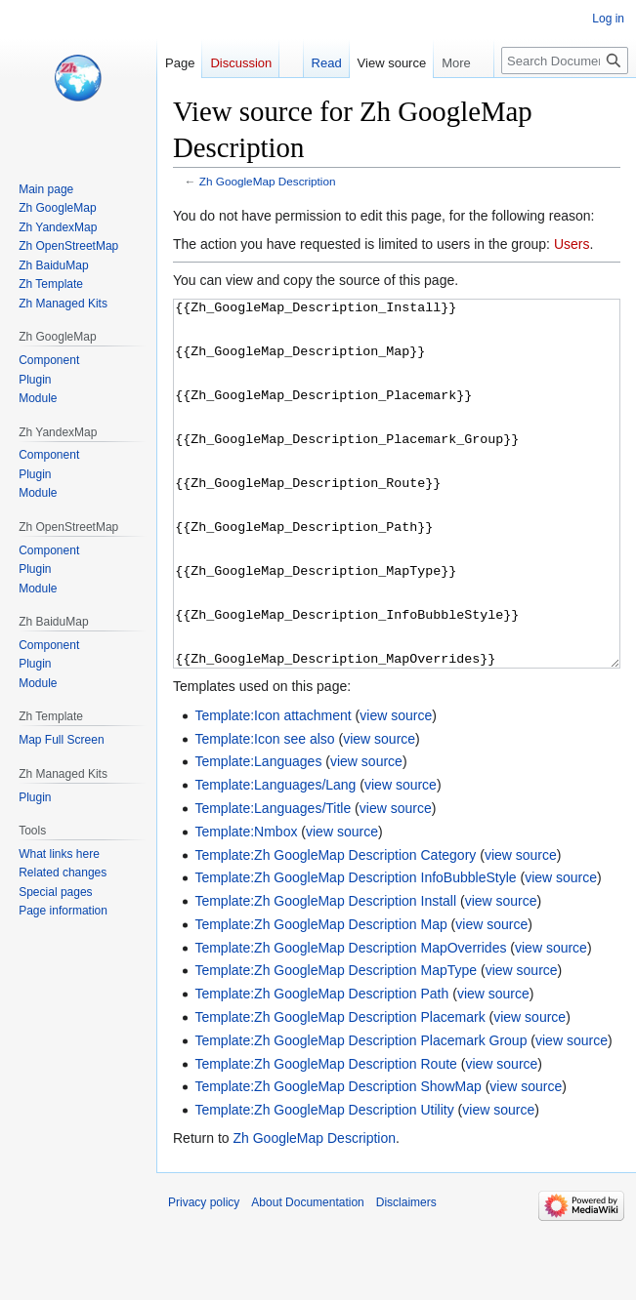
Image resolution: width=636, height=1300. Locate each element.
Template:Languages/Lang (275, 858)
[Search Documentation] (564, 60)
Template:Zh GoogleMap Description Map (320, 997)
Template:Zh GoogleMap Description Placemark (339, 1090)
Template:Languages (257, 834)
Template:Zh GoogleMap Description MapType (335, 1043)
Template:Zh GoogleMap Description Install (325, 974)
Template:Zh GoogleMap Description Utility (323, 1183)
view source (396, 788)
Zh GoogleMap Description (267, 181)
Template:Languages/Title (272, 881)
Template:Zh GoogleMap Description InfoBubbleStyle (355, 950)
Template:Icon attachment (272, 788)
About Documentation (307, 1275)
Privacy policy (203, 1275)
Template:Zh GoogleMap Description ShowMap (337, 1159)
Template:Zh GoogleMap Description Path (321, 1067)
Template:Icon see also (264, 812)
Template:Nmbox (245, 905)
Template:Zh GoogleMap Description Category (335, 928)
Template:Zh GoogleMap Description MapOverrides (350, 1021)
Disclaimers (406, 1275)
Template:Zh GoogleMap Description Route (325, 1137)
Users (572, 244)
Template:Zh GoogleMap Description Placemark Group (360, 1113)
